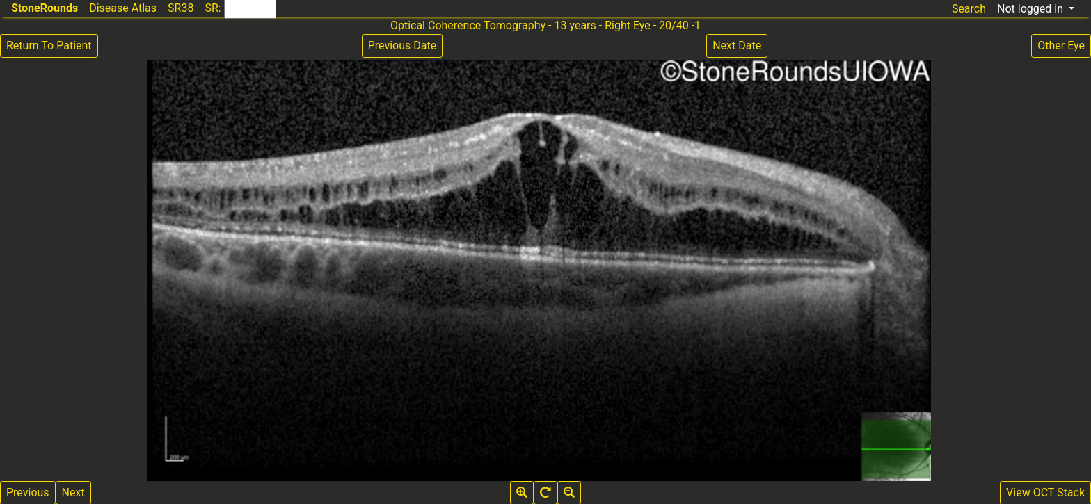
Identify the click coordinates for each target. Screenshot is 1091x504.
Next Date (736, 45)
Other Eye (1061, 45)
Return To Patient (49, 45)
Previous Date (402, 45)
